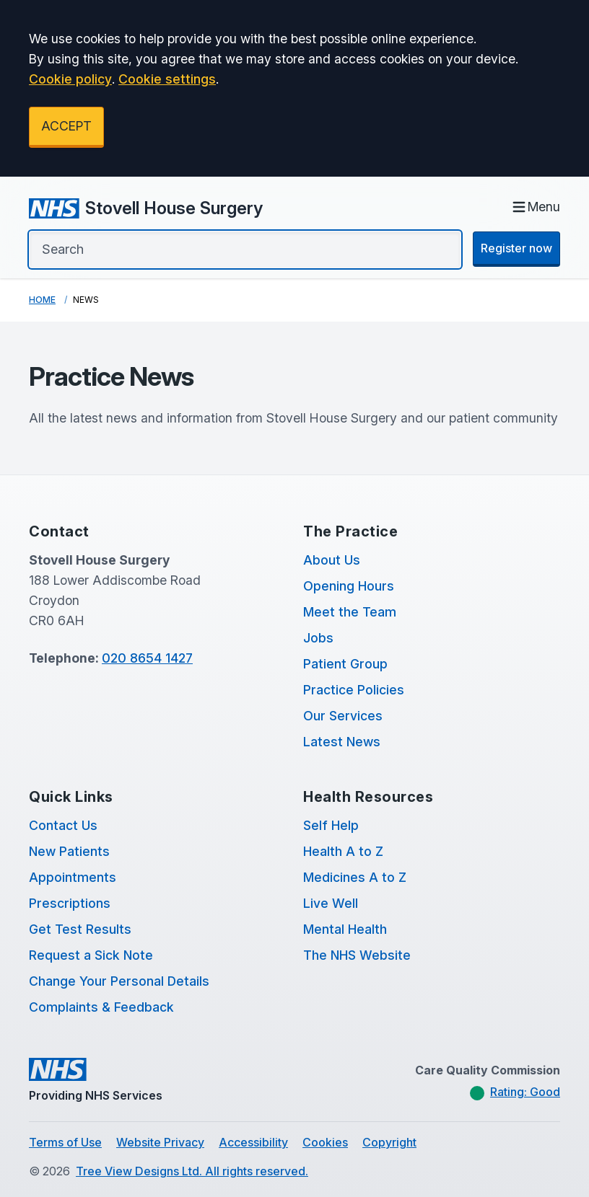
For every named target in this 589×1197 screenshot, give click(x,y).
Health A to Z (343, 851)
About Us (331, 559)
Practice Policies (353, 689)
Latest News (341, 741)
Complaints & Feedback (101, 1007)
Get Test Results (80, 929)
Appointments (72, 877)
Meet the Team (349, 611)
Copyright (389, 1142)
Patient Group (345, 663)
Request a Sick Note (91, 955)
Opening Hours (348, 585)
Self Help (331, 825)
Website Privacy (160, 1142)
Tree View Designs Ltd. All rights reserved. (192, 1171)
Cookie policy (70, 79)
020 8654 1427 (147, 658)
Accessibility (253, 1142)
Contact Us (63, 825)
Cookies (325, 1142)
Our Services (343, 715)
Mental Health (345, 929)
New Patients (69, 851)
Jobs (318, 637)
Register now (516, 248)
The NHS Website (357, 955)
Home (42, 299)
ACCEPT (66, 125)
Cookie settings (167, 79)
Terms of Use (65, 1142)
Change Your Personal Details (119, 981)
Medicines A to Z (354, 877)
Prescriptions (69, 903)
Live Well (330, 903)
